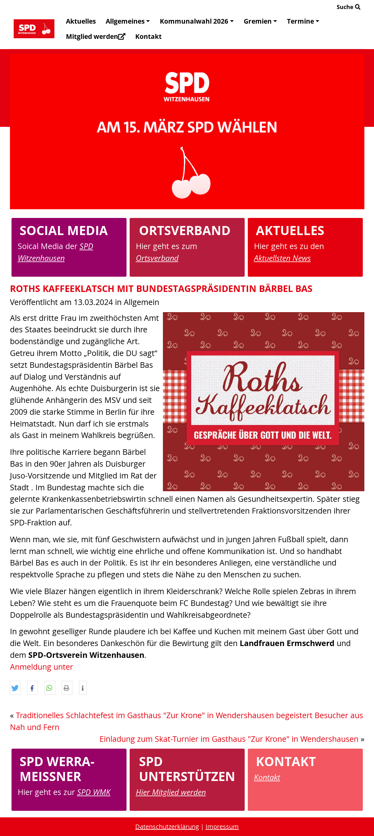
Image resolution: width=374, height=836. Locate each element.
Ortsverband (157, 257)
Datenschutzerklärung (167, 826)
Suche (349, 7)
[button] (15, 688)
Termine (303, 21)
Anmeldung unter (41, 667)
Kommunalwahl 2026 (196, 21)
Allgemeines (128, 21)
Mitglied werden (95, 36)
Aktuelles (81, 21)
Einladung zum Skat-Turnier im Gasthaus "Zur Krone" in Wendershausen (228, 739)
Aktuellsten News (282, 257)
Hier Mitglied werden (171, 792)
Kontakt (148, 36)
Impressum (222, 826)
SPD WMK (93, 792)
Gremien (260, 21)
